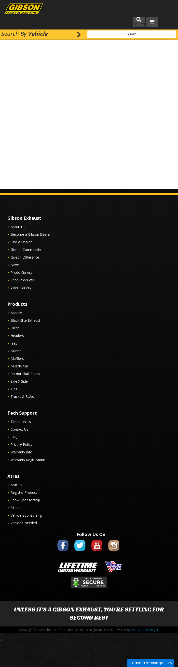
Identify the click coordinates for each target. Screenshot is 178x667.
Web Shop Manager (144, 630)
